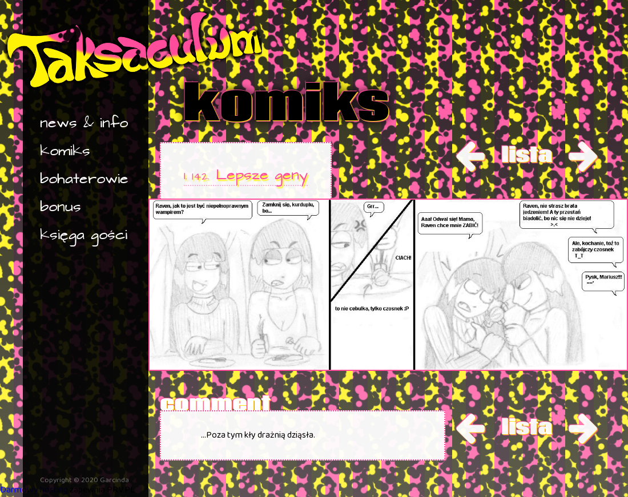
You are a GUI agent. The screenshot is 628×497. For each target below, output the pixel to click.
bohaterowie (84, 179)
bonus (60, 207)
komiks (65, 151)
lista (526, 154)
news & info (84, 123)
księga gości (83, 235)
